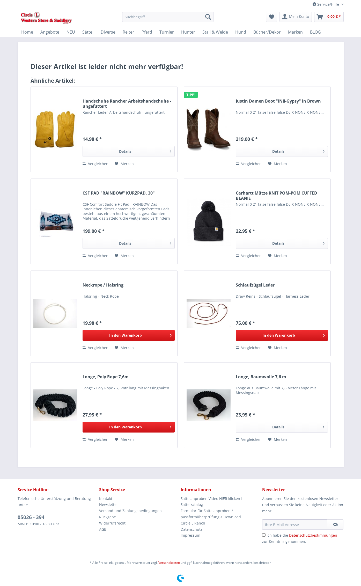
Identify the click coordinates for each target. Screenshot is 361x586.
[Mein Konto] (295, 17)
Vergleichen (95, 163)
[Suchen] (208, 17)
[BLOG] (315, 32)
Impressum (190, 535)
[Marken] (295, 32)
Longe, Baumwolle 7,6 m (261, 377)
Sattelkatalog (192, 504)
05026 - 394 (31, 517)
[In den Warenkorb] (129, 335)
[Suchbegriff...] (167, 17)
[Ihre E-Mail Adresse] (294, 524)
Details (145, 150)
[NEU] (71, 32)
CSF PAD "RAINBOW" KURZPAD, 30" (119, 193)
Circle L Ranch (193, 523)
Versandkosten (169, 562)
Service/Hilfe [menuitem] (326, 4)
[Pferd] (147, 32)
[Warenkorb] (329, 17)
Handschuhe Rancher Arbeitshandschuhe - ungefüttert (127, 103)
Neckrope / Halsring (103, 285)
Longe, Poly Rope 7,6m (106, 377)
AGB (102, 529)
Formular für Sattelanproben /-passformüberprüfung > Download (211, 513)
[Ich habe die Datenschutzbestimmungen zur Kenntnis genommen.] (264, 535)
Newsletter (108, 504)
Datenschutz (191, 529)
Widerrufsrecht (112, 523)
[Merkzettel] (271, 17)
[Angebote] (50, 32)
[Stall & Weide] (215, 32)
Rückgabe (107, 516)
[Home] (27, 32)
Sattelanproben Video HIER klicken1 (211, 498)
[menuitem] (167, 19)
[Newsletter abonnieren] (335, 524)
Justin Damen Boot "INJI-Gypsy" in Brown (278, 101)
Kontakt (105, 498)
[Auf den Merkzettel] (124, 164)
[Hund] (241, 32)
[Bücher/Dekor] (267, 32)
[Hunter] (188, 32)
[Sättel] (88, 32)
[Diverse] (108, 32)
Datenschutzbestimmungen (313, 535)
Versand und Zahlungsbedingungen (130, 510)
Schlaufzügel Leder (255, 285)
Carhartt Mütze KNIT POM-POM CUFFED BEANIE (276, 195)
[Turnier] (167, 32)
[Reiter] (128, 32)
